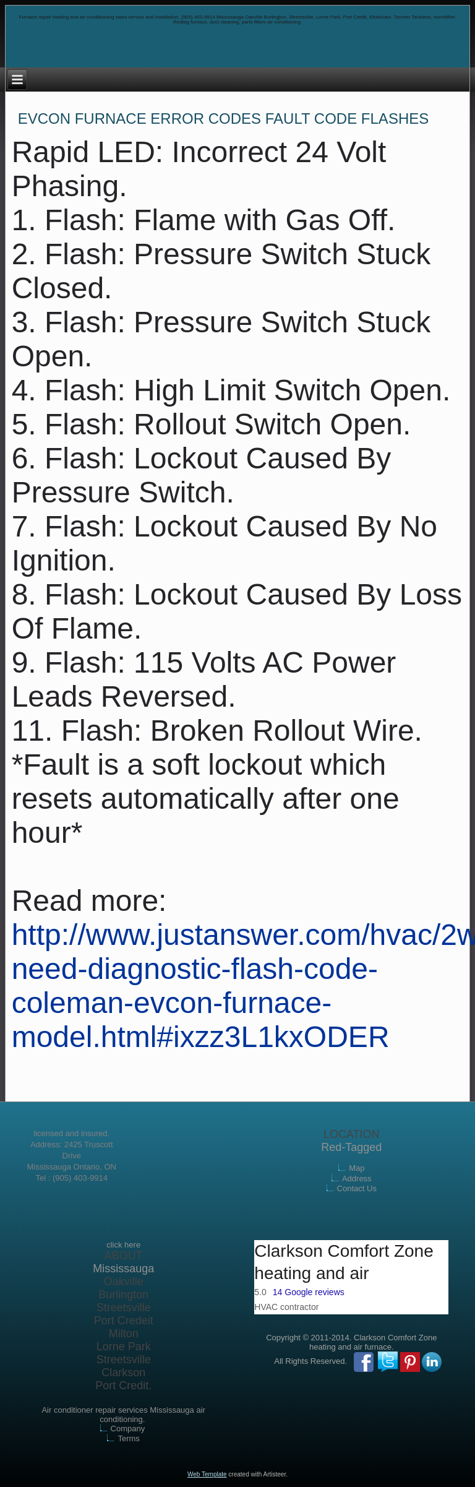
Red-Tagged (351, 1147)
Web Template (207, 1474)
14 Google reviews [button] (308, 1292)
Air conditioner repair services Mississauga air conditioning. (123, 1414)
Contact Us (357, 1188)
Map (356, 1168)
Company (128, 1428)
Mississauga (123, 1268)
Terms (128, 1438)
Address (357, 1178)
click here (123, 1244)
